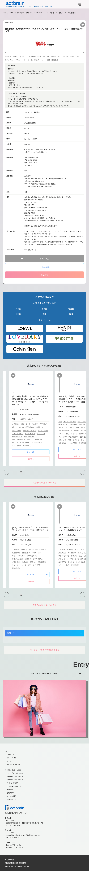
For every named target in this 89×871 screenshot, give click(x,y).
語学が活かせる (63, 430)
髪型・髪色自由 (51, 57)
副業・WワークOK (18, 439)
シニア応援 (73, 443)
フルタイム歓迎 (74, 57)
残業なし (30, 439)
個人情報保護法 (10, 860)
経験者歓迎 (54, 60)
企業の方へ (10, 793)
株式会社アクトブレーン (16, 812)
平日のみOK (75, 430)
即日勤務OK (26, 553)
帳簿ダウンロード (15, 786)
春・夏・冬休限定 (32, 424)
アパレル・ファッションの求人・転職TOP (17, 13)
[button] (82, 472)
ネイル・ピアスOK (63, 57)
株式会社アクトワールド (14, 847)
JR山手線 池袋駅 (30, 123)
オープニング (63, 427)
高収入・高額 (41, 57)
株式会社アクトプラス (14, 845)
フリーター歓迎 (45, 60)
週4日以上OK (23, 57)
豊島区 (61, 13)
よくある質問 (11, 796)
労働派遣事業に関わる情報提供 (15, 863)
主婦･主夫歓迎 (29, 436)
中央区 (18, 309)
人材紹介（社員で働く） (15, 779)
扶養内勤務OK (17, 436)
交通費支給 (32, 57)
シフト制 (26, 60)
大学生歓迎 (43, 424)
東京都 (51, 13)
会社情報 (10, 789)
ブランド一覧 (11, 758)
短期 (22, 424)
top (6, 751)
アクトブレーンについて (15, 773)
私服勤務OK (30, 427)
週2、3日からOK (18, 427)
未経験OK (8, 57)
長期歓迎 (15, 57)
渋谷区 (18, 314)
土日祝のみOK (43, 430)
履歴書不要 (38, 439)
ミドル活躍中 (16, 446)
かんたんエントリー (13, 764)
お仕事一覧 (10, 754)
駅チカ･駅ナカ (9, 60)
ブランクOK (18, 60)
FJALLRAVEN (40, 13)
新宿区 (44, 309)
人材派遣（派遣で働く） (15, 776)
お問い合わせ (11, 799)
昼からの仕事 (35, 60)
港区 (44, 314)
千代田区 (71, 309)
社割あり (25, 562)
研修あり (74, 434)
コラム (9, 761)
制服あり (43, 549)
